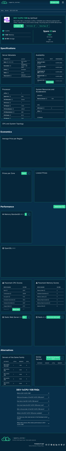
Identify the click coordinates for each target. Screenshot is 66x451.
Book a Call (54, 2)
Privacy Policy (40, 445)
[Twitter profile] (64, 445)
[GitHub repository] (49, 445)
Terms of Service (33, 445)
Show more (50, 82)
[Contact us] (46, 445)
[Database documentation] (51, 445)
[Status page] (54, 445)
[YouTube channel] (59, 445)
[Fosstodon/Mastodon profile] (61, 445)
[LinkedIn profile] (56, 445)
